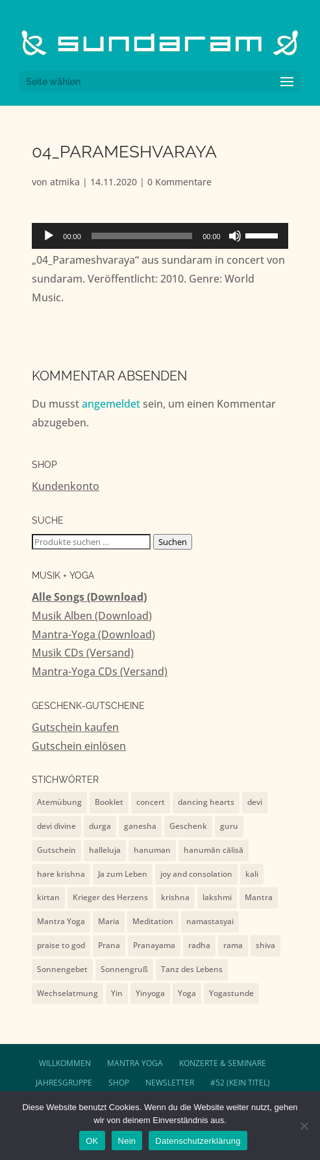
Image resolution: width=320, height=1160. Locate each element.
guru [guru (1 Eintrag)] (229, 825)
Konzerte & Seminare (222, 1063)
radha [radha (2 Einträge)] (199, 945)
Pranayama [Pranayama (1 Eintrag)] (154, 945)
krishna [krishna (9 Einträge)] (175, 897)
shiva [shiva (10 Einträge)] (265, 945)
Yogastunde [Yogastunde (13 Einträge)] (231, 993)
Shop (118, 1082)
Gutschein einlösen (79, 746)
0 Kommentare (179, 182)
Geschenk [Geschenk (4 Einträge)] (188, 825)
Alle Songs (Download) (89, 597)
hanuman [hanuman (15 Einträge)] (152, 849)
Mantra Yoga (135, 1063)
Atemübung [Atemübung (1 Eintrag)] (59, 801)
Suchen (172, 542)
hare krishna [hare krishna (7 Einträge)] (61, 873)
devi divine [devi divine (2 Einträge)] (56, 825)
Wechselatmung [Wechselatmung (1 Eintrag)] (67, 993)
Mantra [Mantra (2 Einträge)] (259, 897)
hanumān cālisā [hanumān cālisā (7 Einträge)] (213, 849)
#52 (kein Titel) (240, 1082)
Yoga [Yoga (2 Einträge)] (187, 993)
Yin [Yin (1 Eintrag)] (117, 993)
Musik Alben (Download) (92, 616)
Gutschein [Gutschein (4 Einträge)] (56, 849)
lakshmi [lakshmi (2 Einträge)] (217, 897)
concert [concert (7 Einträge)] (150, 801)
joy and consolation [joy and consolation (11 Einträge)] (196, 873)
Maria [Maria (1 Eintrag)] (108, 921)
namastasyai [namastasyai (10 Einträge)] (210, 921)
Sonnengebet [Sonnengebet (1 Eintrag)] (62, 969)
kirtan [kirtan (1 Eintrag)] (48, 897)
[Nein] (303, 1125)
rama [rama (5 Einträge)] (233, 945)
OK (92, 1141)
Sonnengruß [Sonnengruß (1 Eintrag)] (124, 969)
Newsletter (169, 1082)
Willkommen (65, 1063)
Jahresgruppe (64, 1082)
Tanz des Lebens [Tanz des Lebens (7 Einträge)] (192, 969)
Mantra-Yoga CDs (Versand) (99, 671)
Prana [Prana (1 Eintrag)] (109, 945)
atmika (65, 182)
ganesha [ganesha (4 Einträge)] (140, 825)
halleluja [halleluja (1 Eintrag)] (105, 849)
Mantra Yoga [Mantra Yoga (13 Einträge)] (61, 921)
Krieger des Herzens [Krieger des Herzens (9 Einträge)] (110, 897)
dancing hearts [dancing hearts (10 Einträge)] (206, 801)
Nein (127, 1141)
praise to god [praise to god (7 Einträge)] (61, 945)
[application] (160, 236)
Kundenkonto (65, 486)
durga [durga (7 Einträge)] (100, 825)
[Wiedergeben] (48, 235)
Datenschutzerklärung (197, 1141)
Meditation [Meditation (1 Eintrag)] (152, 921)
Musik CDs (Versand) (83, 652)
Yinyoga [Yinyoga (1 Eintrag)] (150, 993)
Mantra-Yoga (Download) (93, 634)
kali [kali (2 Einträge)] (251, 873)
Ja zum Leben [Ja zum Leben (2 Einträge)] (122, 873)
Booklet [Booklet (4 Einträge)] (109, 801)
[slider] (142, 236)
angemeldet (111, 404)
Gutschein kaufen (75, 727)
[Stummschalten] (234, 235)
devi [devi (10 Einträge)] (254, 801)
